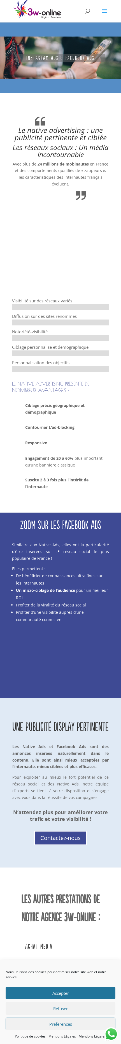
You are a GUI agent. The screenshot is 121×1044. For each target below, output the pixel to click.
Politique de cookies (30, 1036)
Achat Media (39, 946)
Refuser (60, 1008)
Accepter (60, 993)
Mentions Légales (62, 1036)
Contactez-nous (60, 838)
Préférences (60, 1024)
